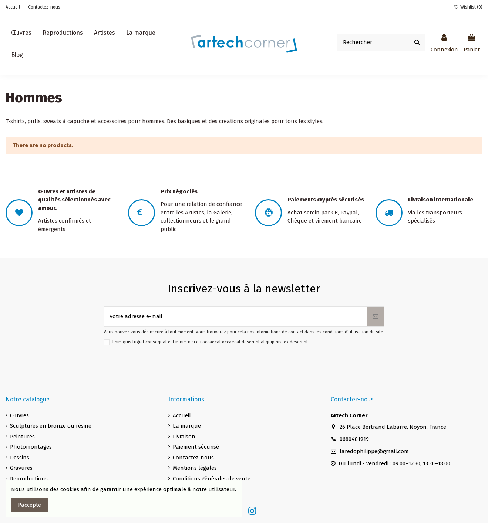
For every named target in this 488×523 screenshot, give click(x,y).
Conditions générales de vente (211, 478)
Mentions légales (195, 468)
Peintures (22, 436)
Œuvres (19, 415)
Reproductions (29, 478)
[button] (104, 33)
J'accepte (29, 505)
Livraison (184, 436)
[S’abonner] (375, 316)
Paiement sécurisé (196, 447)
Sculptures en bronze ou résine (50, 425)
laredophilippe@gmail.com (374, 451)
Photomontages (31, 447)
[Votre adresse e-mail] (235, 316)
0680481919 (354, 439)
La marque (187, 425)
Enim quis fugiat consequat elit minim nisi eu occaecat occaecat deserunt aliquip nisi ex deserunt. (210, 341)
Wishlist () (468, 7)
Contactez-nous (44, 7)
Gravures (21, 468)
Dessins (19, 457)
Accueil (13, 7)
